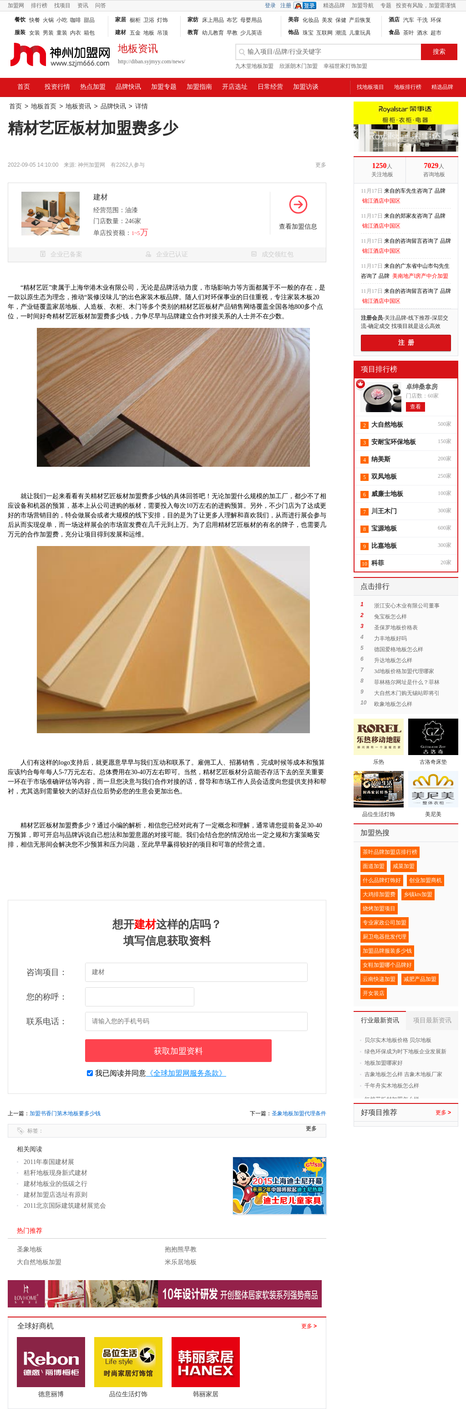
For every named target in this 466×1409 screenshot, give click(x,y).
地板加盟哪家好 (384, 1063)
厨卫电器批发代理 (384, 937)
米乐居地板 (181, 1262)
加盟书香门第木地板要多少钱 (65, 1113)
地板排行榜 (407, 87)
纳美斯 (380, 459)
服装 (20, 32)
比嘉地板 (384, 545)
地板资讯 (78, 106)
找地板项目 (370, 87)
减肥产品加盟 (420, 979)
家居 (120, 19)
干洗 (422, 20)
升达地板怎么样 (393, 660)
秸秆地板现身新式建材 (55, 1172)
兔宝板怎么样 (390, 616)
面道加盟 (374, 866)
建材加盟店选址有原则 (55, 1194)
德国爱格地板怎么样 (398, 649)
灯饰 (162, 20)
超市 (436, 33)
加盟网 (16, 5)
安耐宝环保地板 (393, 442)
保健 (340, 20)
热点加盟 (93, 86)
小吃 (61, 20)
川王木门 (384, 511)
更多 (309, 1326)
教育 (192, 32)
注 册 (406, 342)
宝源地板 (384, 528)
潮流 (340, 33)
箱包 (89, 33)
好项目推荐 (379, 1112)
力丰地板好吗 (390, 638)
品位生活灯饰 (128, 1394)
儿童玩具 (360, 33)
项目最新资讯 (432, 1020)
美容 (293, 19)
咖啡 (75, 20)
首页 (23, 86)
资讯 (82, 5)
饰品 (293, 32)
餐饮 (20, 19)
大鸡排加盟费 (379, 894)
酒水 (422, 33)
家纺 (192, 19)
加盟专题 (164, 86)
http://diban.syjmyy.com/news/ (151, 61)
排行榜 (39, 5)
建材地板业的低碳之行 (55, 1183)
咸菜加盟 (404, 866)
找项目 (62, 5)
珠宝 (308, 33)
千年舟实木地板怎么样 (392, 1085)
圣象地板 (29, 1249)
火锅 (48, 20)
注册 (285, 5)
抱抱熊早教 (181, 1249)
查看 (415, 406)
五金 (135, 33)
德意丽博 (51, 1394)
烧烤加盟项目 (379, 908)
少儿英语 (251, 33)
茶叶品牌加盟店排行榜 (390, 852)
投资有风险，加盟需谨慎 (426, 5)
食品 (394, 32)
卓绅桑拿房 (422, 386)
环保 (436, 20)
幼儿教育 (213, 33)
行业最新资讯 (380, 1020)
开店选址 (235, 86)
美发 (327, 20)
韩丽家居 (205, 1394)
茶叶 (408, 33)
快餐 (34, 20)
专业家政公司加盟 (384, 922)
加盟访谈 (306, 86)
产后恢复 (360, 20)
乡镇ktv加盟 (418, 894)
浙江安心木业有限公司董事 (407, 605)
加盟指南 (199, 86)
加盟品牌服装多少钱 (387, 951)
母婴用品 (251, 20)
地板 (148, 33)
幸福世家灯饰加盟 (345, 66)
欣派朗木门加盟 (298, 66)
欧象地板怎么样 (393, 704)
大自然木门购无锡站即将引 (407, 693)
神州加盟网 (91, 165)
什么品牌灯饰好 (382, 880)
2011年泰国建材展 (49, 1162)
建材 (120, 32)
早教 (232, 33)
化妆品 (311, 20)
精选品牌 (334, 5)
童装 (61, 33)
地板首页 (43, 106)
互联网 (324, 33)
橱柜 (135, 20)
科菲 (377, 563)
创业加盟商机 (425, 880)
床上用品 (213, 20)
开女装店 (374, 993)
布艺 (232, 20)
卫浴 (148, 20)
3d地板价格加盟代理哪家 (404, 671)
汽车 (408, 20)
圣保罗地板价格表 (396, 627)
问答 (100, 5)
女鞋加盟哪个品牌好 (387, 965)
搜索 (439, 51)
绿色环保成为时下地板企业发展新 (405, 1051)
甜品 (89, 20)
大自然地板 (387, 424)
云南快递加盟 (379, 979)
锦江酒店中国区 (381, 201)
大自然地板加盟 (39, 1262)
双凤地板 (384, 476)
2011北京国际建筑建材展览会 (65, 1205)
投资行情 (57, 86)
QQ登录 (307, 5)
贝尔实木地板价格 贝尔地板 (398, 1040)
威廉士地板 (387, 493)
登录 (270, 5)
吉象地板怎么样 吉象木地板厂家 (403, 1074)
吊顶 (162, 33)
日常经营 (270, 86)
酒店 (394, 19)
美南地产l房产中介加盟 (420, 276)
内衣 (75, 33)
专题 (385, 5)
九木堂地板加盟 (254, 66)
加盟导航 (363, 5)
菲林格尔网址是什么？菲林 (407, 682)
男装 (48, 33)
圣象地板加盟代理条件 (299, 1113)
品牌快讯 (128, 86)
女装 (34, 33)
